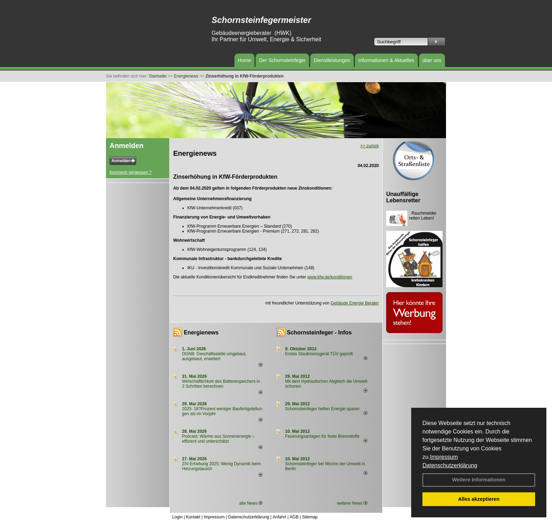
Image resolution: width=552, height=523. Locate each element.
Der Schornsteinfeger (282, 60)
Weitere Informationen (479, 479)
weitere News (352, 503)
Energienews (201, 333)
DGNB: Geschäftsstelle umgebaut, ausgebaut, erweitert (214, 356)
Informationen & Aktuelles (386, 60)
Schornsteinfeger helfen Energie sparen (322, 408)
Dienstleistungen (332, 60)
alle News (250, 503)
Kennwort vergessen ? (130, 172)
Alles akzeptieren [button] (479, 499)
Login (177, 517)
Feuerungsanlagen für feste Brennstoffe (322, 436)
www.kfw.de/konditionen (329, 277)
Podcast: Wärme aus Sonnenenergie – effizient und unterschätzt (218, 439)
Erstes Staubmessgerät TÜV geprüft (319, 353)
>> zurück (369, 145)
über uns (431, 60)
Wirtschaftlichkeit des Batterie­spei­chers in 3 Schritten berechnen (221, 384)
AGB (294, 517)
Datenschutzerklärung (449, 465)
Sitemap (310, 517)
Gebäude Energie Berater (355, 303)
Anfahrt (279, 517)
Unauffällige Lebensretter (403, 197)
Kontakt (193, 517)
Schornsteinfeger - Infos (319, 333)
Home (244, 60)
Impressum (444, 457)
